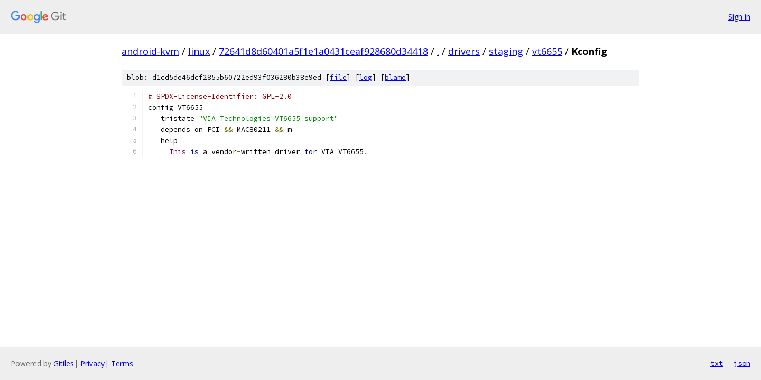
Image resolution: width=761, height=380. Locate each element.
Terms (122, 363)
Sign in (739, 17)
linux (199, 51)
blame (395, 77)
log (365, 77)
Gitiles (63, 363)
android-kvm (150, 51)
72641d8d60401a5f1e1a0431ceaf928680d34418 (323, 51)
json (742, 363)
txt (716, 363)
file (338, 77)
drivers (464, 51)
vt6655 (547, 51)
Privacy (92, 363)
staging (506, 51)
